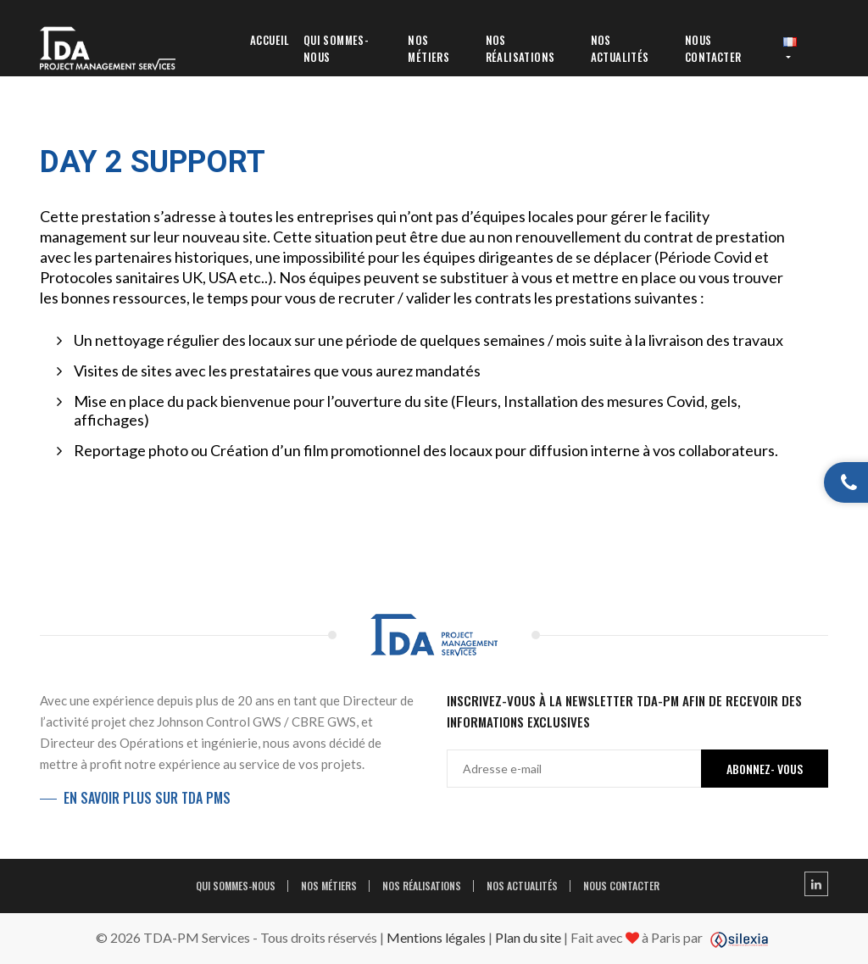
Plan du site (528, 937)
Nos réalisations (520, 48)
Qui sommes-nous (336, 48)
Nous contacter (713, 48)
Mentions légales (436, 937)
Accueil (270, 39)
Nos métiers (428, 48)
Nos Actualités (620, 48)
